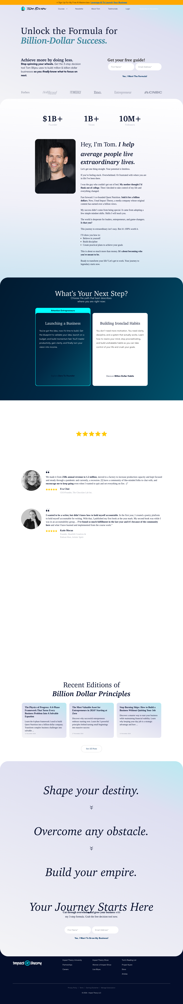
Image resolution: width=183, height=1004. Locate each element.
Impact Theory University (72, 960)
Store (124, 969)
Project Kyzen (127, 965)
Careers (65, 969)
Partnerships (67, 965)
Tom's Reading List (129, 960)
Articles (124, 974)
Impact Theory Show (101, 960)
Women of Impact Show (102, 965)
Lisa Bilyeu (97, 969)
